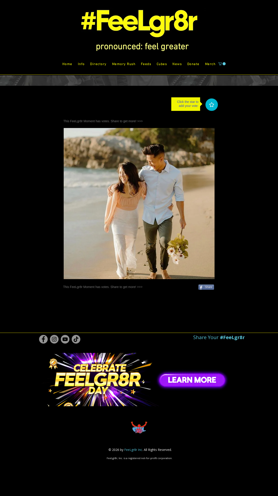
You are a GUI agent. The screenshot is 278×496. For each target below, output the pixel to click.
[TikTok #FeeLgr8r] (76, 339)
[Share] (206, 287)
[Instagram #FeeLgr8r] (54, 339)
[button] (142, 47)
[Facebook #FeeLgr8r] (43, 339)
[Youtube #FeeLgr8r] (65, 339)
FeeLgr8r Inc (133, 450)
